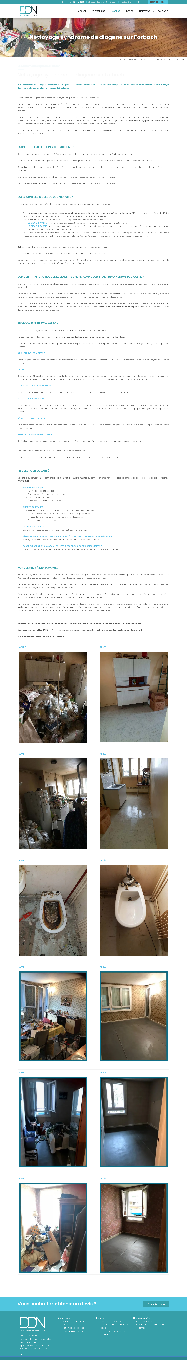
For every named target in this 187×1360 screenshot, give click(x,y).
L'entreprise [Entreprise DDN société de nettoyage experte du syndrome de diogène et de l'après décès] (99, 11)
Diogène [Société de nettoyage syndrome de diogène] (117, 11)
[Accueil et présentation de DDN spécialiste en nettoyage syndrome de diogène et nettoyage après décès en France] (28, 11)
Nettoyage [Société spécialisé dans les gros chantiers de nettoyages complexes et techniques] (146, 11)
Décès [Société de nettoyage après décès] (130, 11)
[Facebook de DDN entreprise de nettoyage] (21, 2)
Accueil (123, 59)
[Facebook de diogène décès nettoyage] (21, 1354)
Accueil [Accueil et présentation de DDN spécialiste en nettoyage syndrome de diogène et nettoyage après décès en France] (82, 11)
